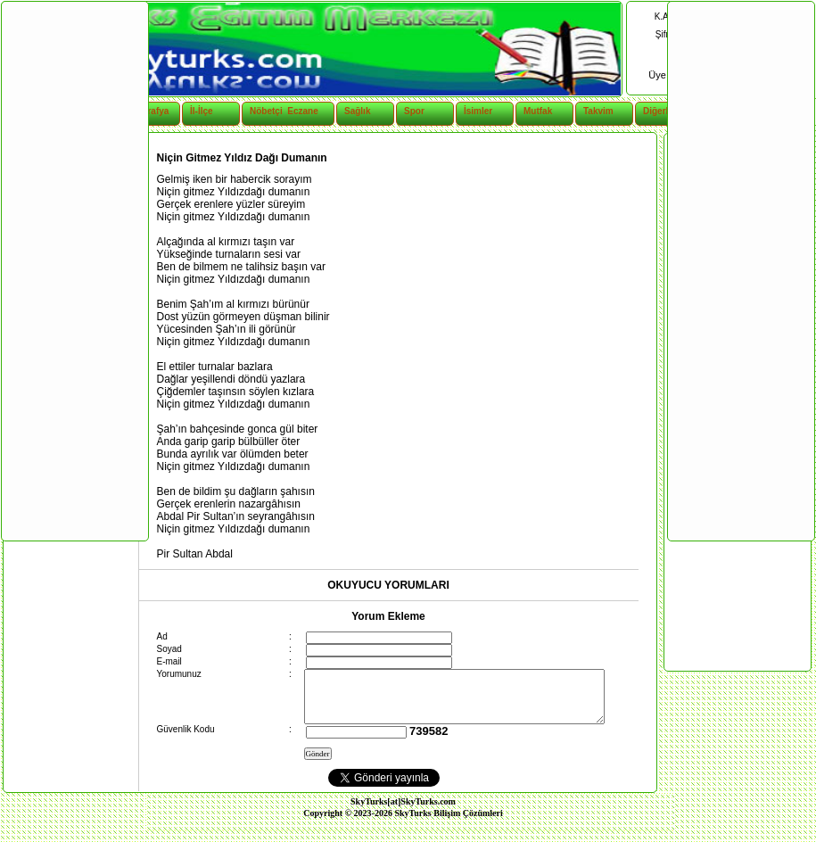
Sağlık (357, 111)
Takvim (598, 111)
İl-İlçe (201, 111)
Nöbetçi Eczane (274, 111)
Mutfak (537, 111)
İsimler (478, 111)
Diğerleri (661, 111)
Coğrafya (149, 111)
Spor (414, 111)
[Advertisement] (74, 270)
